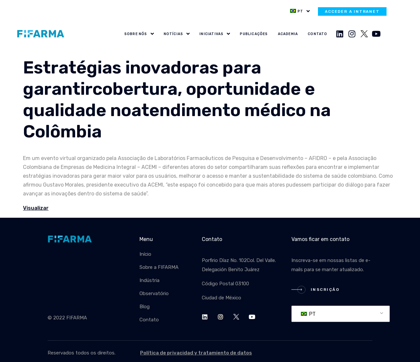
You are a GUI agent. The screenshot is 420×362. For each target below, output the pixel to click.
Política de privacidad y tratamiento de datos (196, 353)
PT (308, 314)
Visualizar (36, 208)
